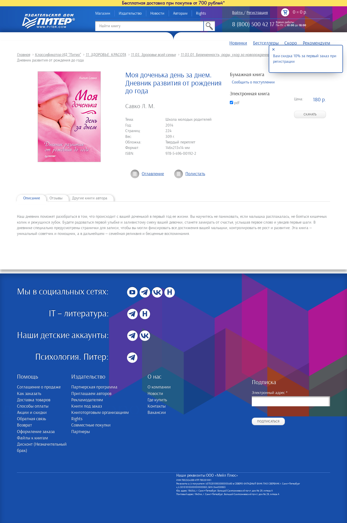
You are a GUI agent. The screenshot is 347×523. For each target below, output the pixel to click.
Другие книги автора (89, 198)
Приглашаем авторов (91, 393)
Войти (237, 12)
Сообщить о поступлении (253, 82)
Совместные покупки (91, 425)
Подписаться (268, 421)
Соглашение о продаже (39, 387)
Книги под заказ (86, 406)
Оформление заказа (36, 431)
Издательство (130, 13)
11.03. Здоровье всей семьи (153, 54)
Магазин (102, 13)
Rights (201, 13)
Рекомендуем (316, 43)
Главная (23, 54)
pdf (234, 103)
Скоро (290, 43)
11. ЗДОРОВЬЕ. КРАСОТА (106, 54)
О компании (159, 387)
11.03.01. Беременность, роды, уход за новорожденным (226, 54)
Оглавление (153, 173)
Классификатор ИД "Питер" (58, 54)
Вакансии (156, 412)
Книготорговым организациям (100, 412)
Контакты (156, 406)
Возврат (24, 425)
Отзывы (55, 198)
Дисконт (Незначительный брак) (42, 447)
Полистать (195, 173)
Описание (31, 198)
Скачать (310, 114)
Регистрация (257, 12)
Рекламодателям (87, 400)
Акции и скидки (32, 412)
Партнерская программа (94, 387)
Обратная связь (31, 418)
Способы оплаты (32, 406)
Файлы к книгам (32, 438)
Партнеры (80, 431)
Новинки (238, 43)
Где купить (157, 400)
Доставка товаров (33, 400)
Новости (157, 13)
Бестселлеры (266, 43)
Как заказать (29, 393)
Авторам (180, 13)
